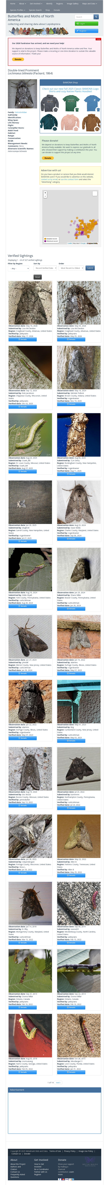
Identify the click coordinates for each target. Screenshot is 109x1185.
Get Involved (36, 3)
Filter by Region (15, 263)
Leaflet (70, 243)
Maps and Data (89, 3)
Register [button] (81, 31)
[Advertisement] (54, 1113)
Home (12, 3)
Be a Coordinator (41, 1169)
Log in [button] (81, 23)
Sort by (37, 263)
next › (58, 1082)
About (22, 3)
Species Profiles (17, 10)
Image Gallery (72, 3)
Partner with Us (40, 1172)
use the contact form (70, 179)
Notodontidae (21, 112)
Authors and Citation (15, 1167)
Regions (59, 3)
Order (61, 263)
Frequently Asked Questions (17, 1175)
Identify (49, 3)
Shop (47, 10)
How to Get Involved (39, 1165)
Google (83, 243)
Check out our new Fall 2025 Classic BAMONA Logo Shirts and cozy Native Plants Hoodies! (70, 90)
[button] (10, 93)
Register (37, 1174)
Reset (37, 277)
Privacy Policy (69, 1151)
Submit (90, 268)
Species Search (35, 10)
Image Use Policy (86, 1151)
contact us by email (49, 179)
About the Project (17, 1164)
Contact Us (16, 1153)
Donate (57, 10)
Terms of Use (55, 1151)
